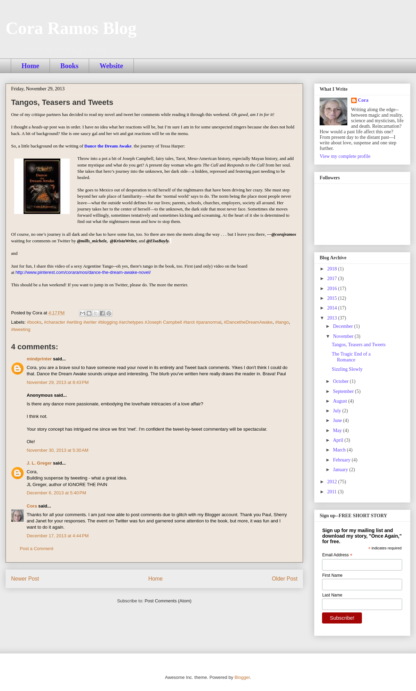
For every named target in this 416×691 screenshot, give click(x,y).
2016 (332, 288)
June (338, 420)
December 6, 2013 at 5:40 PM (56, 492)
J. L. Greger (39, 463)
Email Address (337, 555)
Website (111, 66)
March (340, 449)
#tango (282, 322)
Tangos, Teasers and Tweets (358, 344)
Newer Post (25, 579)
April (338, 440)
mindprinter (39, 358)
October (341, 381)
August (340, 401)
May (338, 430)
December (343, 326)
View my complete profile (345, 156)
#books (34, 322)
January (341, 469)
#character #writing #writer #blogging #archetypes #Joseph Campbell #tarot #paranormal (133, 322)
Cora (32, 506)
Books (69, 66)
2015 (332, 298)
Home (30, 66)
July (337, 410)
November (344, 336)
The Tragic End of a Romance (351, 356)
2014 (332, 308)
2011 (332, 491)
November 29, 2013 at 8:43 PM (58, 382)
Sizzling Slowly (347, 369)
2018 (332, 268)
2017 (332, 278)
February (342, 460)
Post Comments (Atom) (168, 600)
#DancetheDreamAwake (248, 322)
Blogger (242, 677)
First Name (332, 575)
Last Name (332, 595)
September (344, 391)
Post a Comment (36, 548)
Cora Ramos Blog (71, 28)
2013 (332, 318)
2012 (332, 481)
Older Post (284, 579)
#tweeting (21, 329)
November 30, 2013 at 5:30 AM (57, 450)
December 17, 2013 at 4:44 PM (58, 535)
